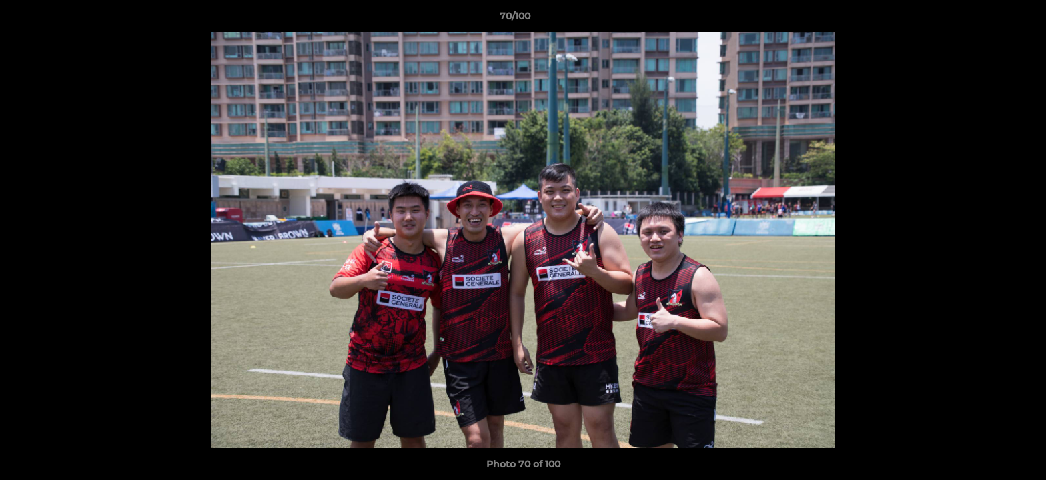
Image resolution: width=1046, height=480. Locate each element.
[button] (990, 19)
